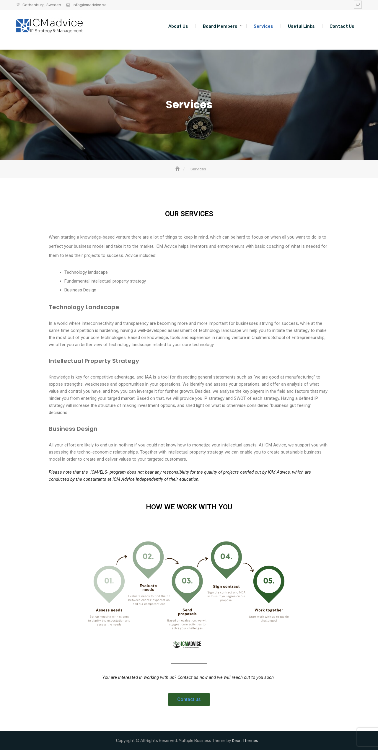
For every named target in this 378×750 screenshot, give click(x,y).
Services (263, 26)
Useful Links (301, 26)
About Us (178, 26)
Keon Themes (245, 740)
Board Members (220, 26)
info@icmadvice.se (90, 5)
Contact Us (342, 26)
